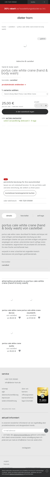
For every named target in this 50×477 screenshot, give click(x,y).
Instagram (25, 448)
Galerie (41, 39)
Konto (32, 2)
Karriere (25, 392)
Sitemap (5, 389)
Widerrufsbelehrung (9, 401)
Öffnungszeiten (27, 395)
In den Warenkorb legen (25, 112)
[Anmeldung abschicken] (46, 431)
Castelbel (11, 27)
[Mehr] (46, 105)
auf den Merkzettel (13, 118)
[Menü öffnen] (4, 18)
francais (5, 464)
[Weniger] (36, 105)
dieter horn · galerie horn (25, 18)
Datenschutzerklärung (10, 395)
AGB (3, 392)
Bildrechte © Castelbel (25, 61)
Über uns (25, 389)
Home (4, 27)
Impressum (6, 398)
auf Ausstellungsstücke (25, 9)
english (5, 461)
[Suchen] (45, 18)
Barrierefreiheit (27, 398)
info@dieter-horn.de (11, 383)
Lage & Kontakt (27, 401)
